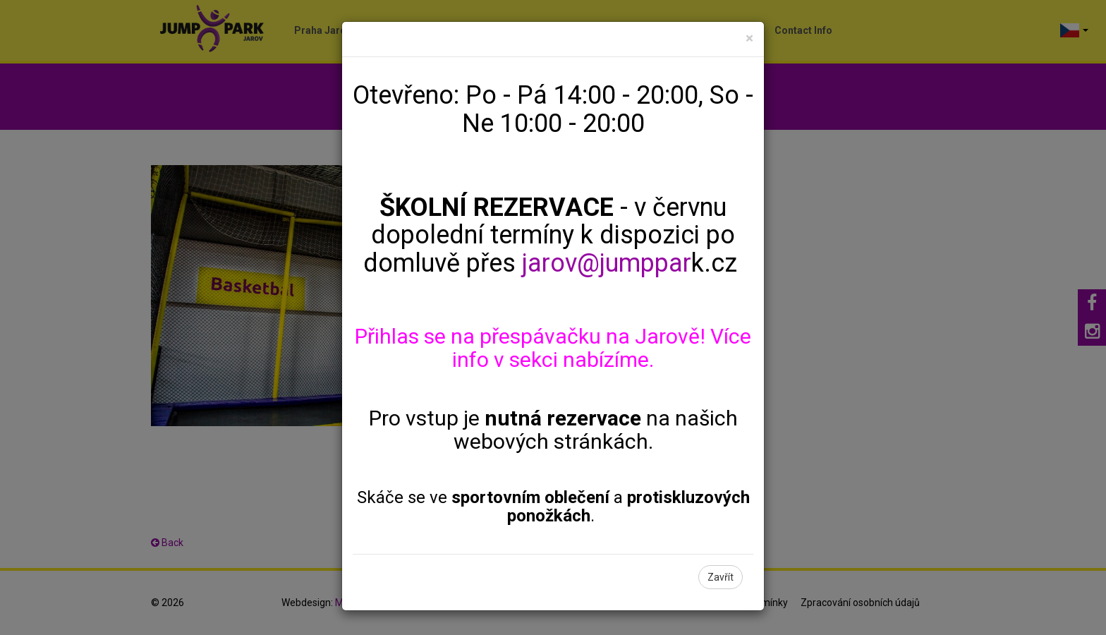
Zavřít (720, 577)
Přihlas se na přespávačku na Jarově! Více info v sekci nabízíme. (553, 348)
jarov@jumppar (606, 263)
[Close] (749, 38)
